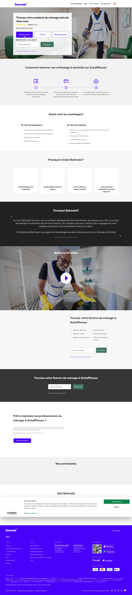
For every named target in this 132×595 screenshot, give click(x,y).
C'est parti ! (47, 44)
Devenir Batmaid (76, 3)
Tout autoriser (116, 580)
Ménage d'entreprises (60, 36)
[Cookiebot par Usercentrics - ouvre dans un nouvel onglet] (12, 591)
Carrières (8, 554)
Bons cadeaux (94, 3)
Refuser (116, 585)
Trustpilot (16, 502)
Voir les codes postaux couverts (57, 393)
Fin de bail (42, 36)
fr (115, 3)
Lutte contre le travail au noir (14, 548)
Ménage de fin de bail (36, 551)
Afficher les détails (30, 591)
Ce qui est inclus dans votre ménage (40, 557)
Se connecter (105, 3)
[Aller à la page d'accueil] (11, 530)
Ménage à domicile (24, 36)
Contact (8, 563)
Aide (85, 3)
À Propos (8, 545)
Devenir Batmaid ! (22, 440)
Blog (7, 557)
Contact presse (10, 560)
